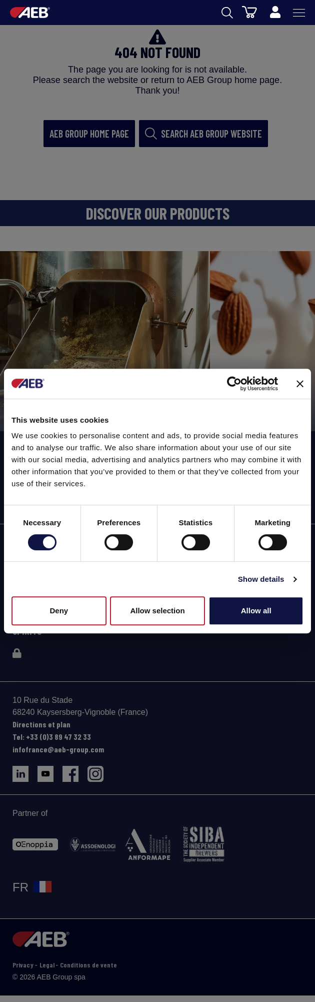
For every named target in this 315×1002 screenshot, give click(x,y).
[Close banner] (300, 383)
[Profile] (275, 13)
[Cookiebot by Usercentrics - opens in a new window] (234, 383)
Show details (261, 579)
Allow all (256, 610)
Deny (59, 610)
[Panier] (249, 12)
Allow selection (157, 610)
